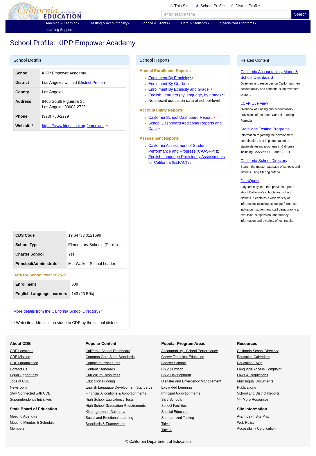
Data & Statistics (195, 23)
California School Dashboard (108, 351)
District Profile (247, 6)
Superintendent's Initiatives (31, 399)
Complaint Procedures (103, 363)
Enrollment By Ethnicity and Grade (178, 89)
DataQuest (250, 181)
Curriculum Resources (103, 375)
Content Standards (100, 369)
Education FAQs (249, 363)
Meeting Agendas (23, 416)
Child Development (176, 375)
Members (17, 428)
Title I (165, 424)
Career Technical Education (182, 357)
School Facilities (174, 405)
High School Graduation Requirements (116, 405)
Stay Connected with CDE (30, 393)
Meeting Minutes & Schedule (32, 422)
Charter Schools (174, 363)
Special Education (175, 412)
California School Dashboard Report (180, 117)
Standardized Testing (177, 418)
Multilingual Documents (255, 381)
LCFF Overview (254, 103)
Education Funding (100, 381)
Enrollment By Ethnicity (168, 78)
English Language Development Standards (119, 387)
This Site (182, 6)
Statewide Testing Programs (265, 129)
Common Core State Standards (110, 357)
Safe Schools (171, 399)
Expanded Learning (176, 387)
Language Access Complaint (259, 369)
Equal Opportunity (24, 375)
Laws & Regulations (252, 375)
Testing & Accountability (110, 23)
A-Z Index (244, 416)
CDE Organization (24, 363)
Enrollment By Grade (166, 83)
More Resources (255, 399)
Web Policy (246, 422)
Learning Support (60, 30)
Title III (166, 430)
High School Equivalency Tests (110, 399)
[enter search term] (226, 14)
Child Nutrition (172, 369)
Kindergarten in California (105, 412)
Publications (246, 387)
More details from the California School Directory (55, 311)
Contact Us (18, 369)
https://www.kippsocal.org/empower (73, 126)
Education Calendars (253, 357)
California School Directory (264, 161)
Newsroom (18, 387)
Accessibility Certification (256, 428)
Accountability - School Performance (189, 351)
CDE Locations (21, 351)
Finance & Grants (155, 23)
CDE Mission (20, 357)
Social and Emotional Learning (109, 418)
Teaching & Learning (62, 23)
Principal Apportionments (180, 393)
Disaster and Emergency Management (191, 381)
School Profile (212, 6)
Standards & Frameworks (105, 424)
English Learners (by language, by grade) (184, 95)
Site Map (262, 416)
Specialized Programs (238, 23)
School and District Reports (258, 393)
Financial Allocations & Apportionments (116, 393)
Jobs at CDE (20, 381)
